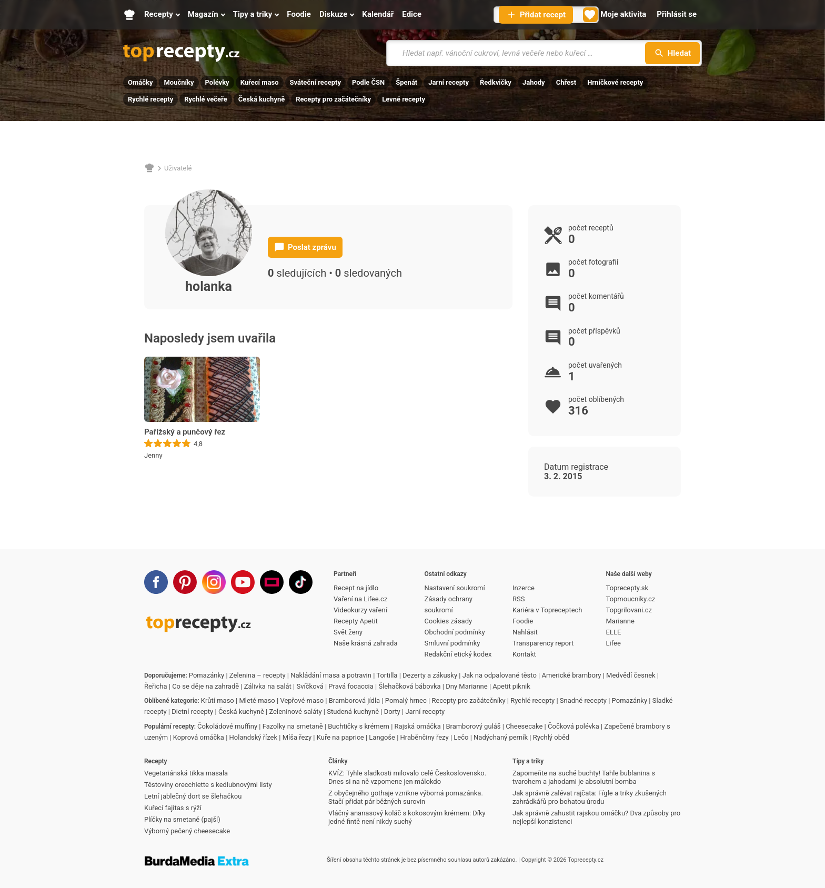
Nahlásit (525, 632)
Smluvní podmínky (452, 643)
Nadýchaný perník (501, 737)
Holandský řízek (253, 737)
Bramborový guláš (473, 726)
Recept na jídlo (356, 588)
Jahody (533, 82)
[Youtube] (243, 582)
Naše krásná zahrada (365, 643)
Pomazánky (206, 675)
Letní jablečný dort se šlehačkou (193, 796)
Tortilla (386, 675)
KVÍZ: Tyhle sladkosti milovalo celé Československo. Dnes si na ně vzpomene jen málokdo (407, 777)
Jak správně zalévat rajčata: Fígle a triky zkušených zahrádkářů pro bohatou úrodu (589, 797)
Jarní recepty (448, 82)
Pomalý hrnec (406, 700)
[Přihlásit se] (676, 14)
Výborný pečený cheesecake (187, 831)
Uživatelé (178, 168)
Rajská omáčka (418, 726)
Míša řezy (297, 737)
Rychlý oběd (551, 737)
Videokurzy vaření (360, 610)
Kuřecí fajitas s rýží (173, 808)
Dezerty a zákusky (430, 675)
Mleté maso (257, 700)
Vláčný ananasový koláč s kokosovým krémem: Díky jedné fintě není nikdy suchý (407, 817)
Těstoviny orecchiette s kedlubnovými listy (208, 785)
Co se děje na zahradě (205, 686)
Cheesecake (524, 726)
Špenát (406, 82)
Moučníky (179, 82)
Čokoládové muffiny (227, 726)
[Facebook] (156, 582)
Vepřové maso (302, 700)
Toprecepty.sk (627, 588)
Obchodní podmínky (455, 632)
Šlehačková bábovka (409, 686)
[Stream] (272, 582)
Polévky (217, 82)
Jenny (153, 455)
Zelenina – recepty (257, 675)
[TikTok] (301, 582)
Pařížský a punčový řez (184, 432)
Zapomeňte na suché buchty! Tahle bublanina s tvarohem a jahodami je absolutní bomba (583, 777)
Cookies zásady (448, 621)
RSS (518, 599)
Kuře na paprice (340, 737)
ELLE (613, 632)
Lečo (461, 737)
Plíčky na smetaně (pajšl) (182, 819)
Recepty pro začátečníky (333, 99)
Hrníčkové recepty (615, 82)
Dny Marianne (466, 686)
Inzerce (523, 588)
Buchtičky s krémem (358, 726)
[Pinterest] (185, 582)
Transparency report (543, 643)
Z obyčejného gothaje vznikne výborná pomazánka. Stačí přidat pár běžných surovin (405, 797)
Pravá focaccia (350, 686)
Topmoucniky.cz (631, 599)
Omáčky (140, 82)
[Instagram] (214, 582)
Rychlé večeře (205, 99)
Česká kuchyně (261, 99)
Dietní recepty (192, 711)
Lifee (613, 643)
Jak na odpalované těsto (499, 675)
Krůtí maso (217, 700)
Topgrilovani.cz (629, 610)
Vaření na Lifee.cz (360, 599)
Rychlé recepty (150, 99)
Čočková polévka (573, 726)
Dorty (392, 711)
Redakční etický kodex (458, 654)
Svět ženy (348, 632)
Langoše (382, 737)
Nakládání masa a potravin (330, 675)
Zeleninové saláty (295, 711)
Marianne (620, 621)
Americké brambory (571, 675)
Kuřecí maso (259, 82)
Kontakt (524, 654)
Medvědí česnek (631, 675)
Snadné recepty (583, 700)
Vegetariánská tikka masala (186, 773)
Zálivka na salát (267, 686)
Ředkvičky (495, 82)
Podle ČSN (368, 82)
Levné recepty (403, 99)
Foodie (522, 621)
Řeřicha (155, 686)
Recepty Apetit (356, 621)
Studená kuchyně (353, 711)
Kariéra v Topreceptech (547, 610)
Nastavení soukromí (455, 588)
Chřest (566, 82)
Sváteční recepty (315, 82)
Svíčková (310, 686)
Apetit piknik (511, 686)
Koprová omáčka (198, 737)
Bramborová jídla (354, 700)
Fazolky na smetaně (293, 726)
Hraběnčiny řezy (424, 737)
